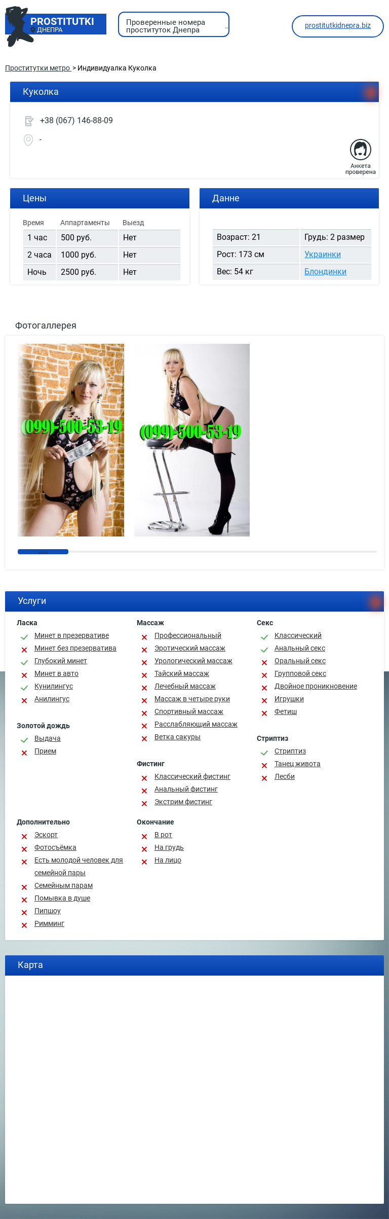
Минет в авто (56, 673)
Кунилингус (53, 686)
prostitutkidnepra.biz (338, 25)
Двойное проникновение (316, 686)
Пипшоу (47, 911)
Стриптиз (290, 751)
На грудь (169, 847)
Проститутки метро (38, 68)
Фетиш (286, 711)
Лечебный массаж (185, 686)
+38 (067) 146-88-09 (76, 120)
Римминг (49, 923)
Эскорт (46, 835)
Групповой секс (300, 673)
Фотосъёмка (55, 847)
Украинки (322, 254)
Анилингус (51, 699)
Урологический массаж (193, 661)
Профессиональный (187, 635)
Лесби (285, 776)
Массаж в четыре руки (192, 699)
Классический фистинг (192, 776)
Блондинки (325, 271)
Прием (45, 751)
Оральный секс (300, 661)
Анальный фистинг (186, 789)
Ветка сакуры (177, 737)
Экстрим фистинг (183, 802)
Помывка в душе (62, 898)
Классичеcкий (298, 635)
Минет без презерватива (75, 648)
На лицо (167, 860)
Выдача (47, 738)
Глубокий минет (60, 661)
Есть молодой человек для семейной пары (78, 866)
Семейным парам (63, 885)
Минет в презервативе (71, 635)
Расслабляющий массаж (196, 724)
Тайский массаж (181, 673)
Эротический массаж (189, 648)
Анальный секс (300, 648)
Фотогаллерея (45, 325)
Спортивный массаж (188, 711)
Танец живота (298, 764)
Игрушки (289, 699)
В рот (163, 835)
